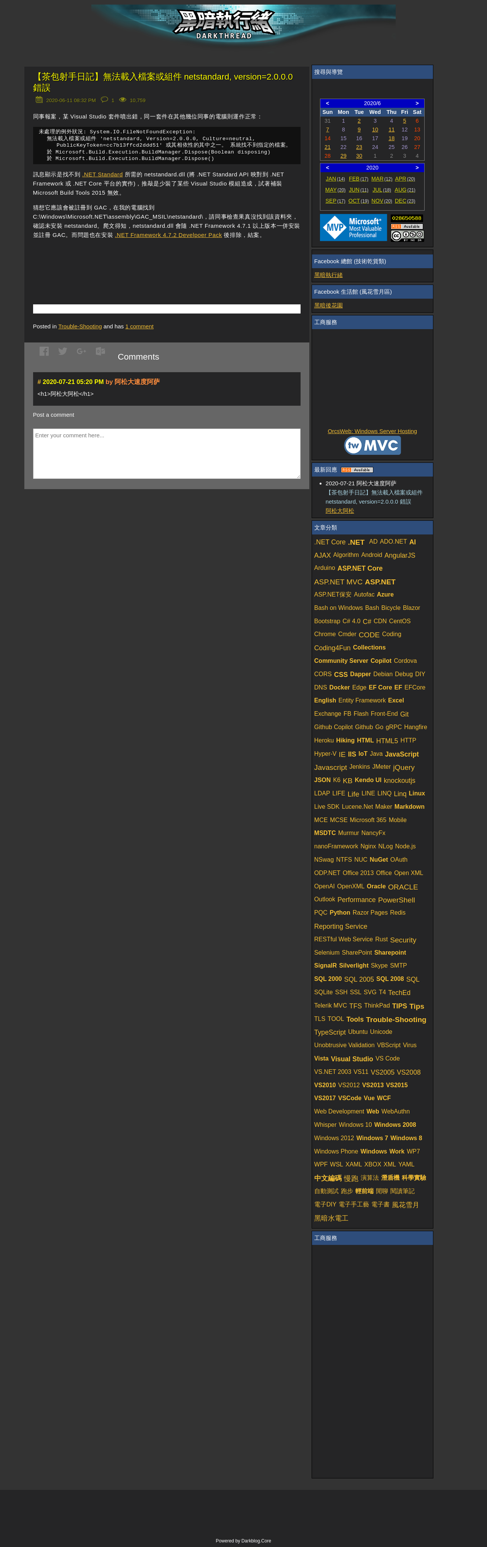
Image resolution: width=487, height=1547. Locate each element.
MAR (381, 179)
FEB (358, 179)
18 (391, 138)
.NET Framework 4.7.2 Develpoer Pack (168, 237)
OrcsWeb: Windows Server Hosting (372, 431)
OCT (359, 201)
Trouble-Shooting (80, 328)
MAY (335, 190)
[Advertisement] (122, 262)
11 (391, 129)
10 (375, 129)
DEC (405, 201)
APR (405, 179)
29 (344, 156)
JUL (381, 190)
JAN (335, 179)
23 (359, 147)
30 (359, 156)
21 (328, 147)
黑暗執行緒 (328, 275)
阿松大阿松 (340, 510)
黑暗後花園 (328, 305)
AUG (405, 190)
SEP (335, 201)
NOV (381, 201)
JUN (358, 190)
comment (139, 328)
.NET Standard (102, 176)
